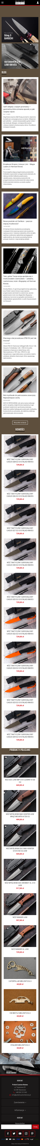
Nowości (20, 430)
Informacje (20, 1110)
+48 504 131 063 (20, 1092)
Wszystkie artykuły (20, 422)
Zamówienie (20, 1102)
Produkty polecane (20, 750)
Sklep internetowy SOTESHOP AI (20, 1143)
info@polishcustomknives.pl (20, 1095)
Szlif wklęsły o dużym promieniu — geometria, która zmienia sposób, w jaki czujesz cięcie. (19, 109)
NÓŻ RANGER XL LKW (20, 949)
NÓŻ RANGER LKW (20, 917)
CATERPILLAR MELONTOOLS (20, 981)
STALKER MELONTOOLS (20, 1045)
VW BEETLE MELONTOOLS (20, 1013)
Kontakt (20, 1118)
